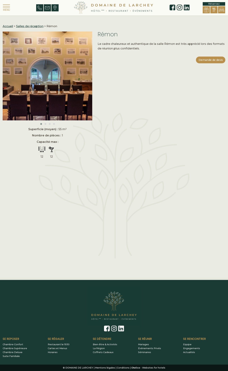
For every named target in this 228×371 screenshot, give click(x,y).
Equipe (187, 344)
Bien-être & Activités (105, 344)
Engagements (191, 348)
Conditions (123, 367)
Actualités (189, 352)
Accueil (8, 26)
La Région (99, 348)
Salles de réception (29, 26)
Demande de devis (211, 60)
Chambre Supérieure (15, 348)
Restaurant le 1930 (58, 344)
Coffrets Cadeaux (103, 352)
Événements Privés (149, 348)
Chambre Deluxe (12, 352)
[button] (41, 124)
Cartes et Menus (57, 348)
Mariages (143, 344)
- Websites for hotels (148, 367)
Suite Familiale (11, 356)
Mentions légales (105, 367)
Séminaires (144, 352)
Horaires (53, 352)
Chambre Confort (13, 344)
